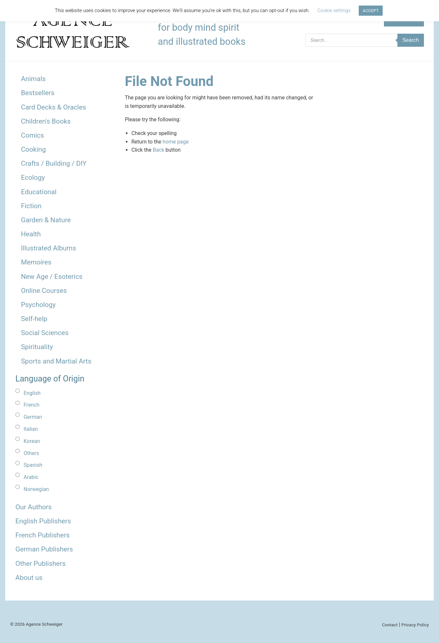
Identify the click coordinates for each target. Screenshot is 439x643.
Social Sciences (44, 333)
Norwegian (36, 489)
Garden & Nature (46, 220)
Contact (390, 624)
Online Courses (44, 291)
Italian (31, 429)
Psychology (38, 305)
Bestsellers (37, 93)
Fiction (31, 206)
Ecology (33, 177)
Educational (39, 192)
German (33, 417)
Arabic (31, 477)
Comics (32, 135)
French (31, 405)
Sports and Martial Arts (56, 361)
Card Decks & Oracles (53, 107)
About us (29, 578)
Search (410, 40)
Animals (33, 79)
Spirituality (37, 347)
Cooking (33, 149)
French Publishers (42, 535)
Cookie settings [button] (334, 10)
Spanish (33, 465)
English (32, 393)
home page (175, 142)
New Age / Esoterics (52, 276)
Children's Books (46, 121)
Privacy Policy (415, 624)
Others (31, 453)
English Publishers (43, 521)
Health (31, 234)
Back (158, 150)
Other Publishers (40, 563)
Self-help (34, 319)
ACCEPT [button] (371, 10)
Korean (32, 441)
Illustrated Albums (48, 248)
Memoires (36, 262)
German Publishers (44, 549)
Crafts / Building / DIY (53, 163)
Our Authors (33, 507)
